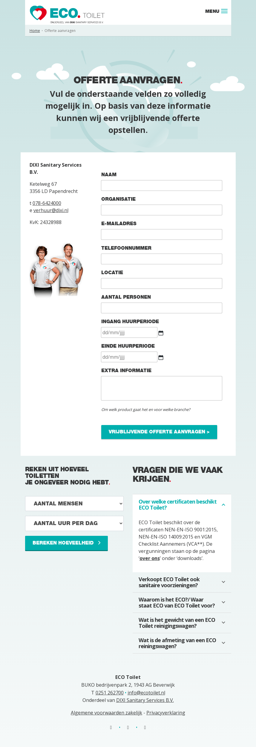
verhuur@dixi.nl (50, 210)
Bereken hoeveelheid (64, 543)
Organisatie (118, 199)
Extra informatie (126, 370)
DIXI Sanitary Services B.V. (145, 700)
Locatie (112, 272)
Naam (108, 174)
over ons (150, 558)
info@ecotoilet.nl (146, 692)
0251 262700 (110, 692)
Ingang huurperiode (130, 321)
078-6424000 (47, 203)
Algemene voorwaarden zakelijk (106, 712)
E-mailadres (121, 223)
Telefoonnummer (126, 248)
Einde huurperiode (128, 346)
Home (35, 30)
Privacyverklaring (165, 712)
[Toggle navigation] (224, 11)
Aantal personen (126, 297)
